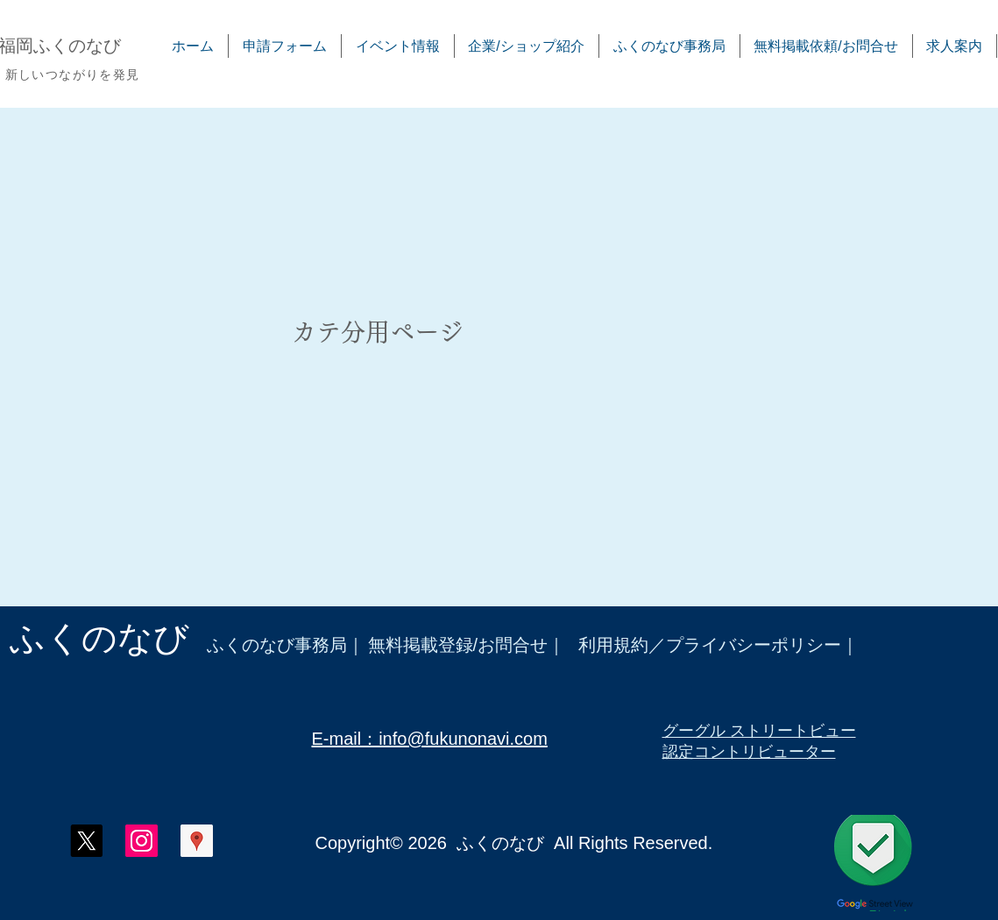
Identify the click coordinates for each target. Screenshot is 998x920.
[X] (86, 840)
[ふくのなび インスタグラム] (141, 840)
